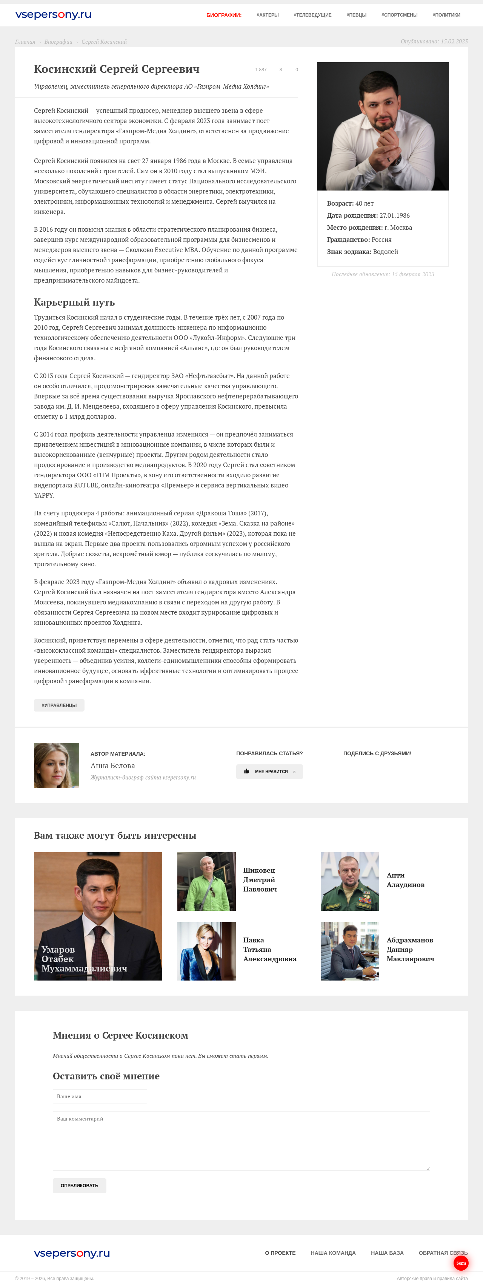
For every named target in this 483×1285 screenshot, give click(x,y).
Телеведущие (313, 15)
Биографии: (224, 15)
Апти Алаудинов (389, 879)
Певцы (357, 15)
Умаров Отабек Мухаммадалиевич (43, 959)
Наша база (387, 1253)
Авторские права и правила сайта (432, 1278)
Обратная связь (443, 1253)
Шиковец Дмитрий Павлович (245, 879)
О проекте (280, 1253)
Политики (447, 15)
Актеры (268, 15)
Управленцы (61, 705)
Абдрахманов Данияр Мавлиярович (389, 949)
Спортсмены (401, 15)
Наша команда (333, 1253)
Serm (461, 1263)
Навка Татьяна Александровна (245, 949)
